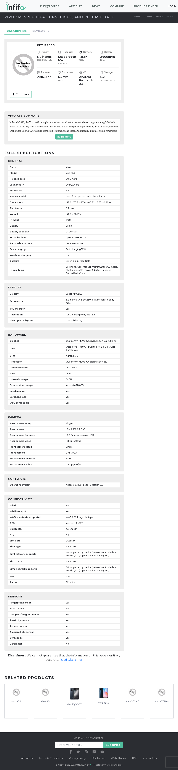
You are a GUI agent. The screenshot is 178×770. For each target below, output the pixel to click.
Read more (64, 136)
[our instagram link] (86, 752)
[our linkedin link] (94, 752)
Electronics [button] (49, 6)
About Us (27, 758)
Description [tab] (17, 30)
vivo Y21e (103, 703)
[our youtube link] (102, 752)
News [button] (96, 6)
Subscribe (113, 745)
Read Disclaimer (71, 659)
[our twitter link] (78, 752)
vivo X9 (45, 701)
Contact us (150, 758)
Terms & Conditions (51, 758)
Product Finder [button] (146, 6)
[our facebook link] (71, 752)
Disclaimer (99, 758)
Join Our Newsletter (88, 738)
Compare (20, 94)
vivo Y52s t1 (132, 701)
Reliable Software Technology (107, 764)
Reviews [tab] (41, 31)
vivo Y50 (16, 701)
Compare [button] (117, 6)
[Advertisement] (154, 91)
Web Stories (118, 758)
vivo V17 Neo (162, 701)
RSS (134, 758)
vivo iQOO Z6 (74, 704)
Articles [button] (75, 6)
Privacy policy (77, 758)
